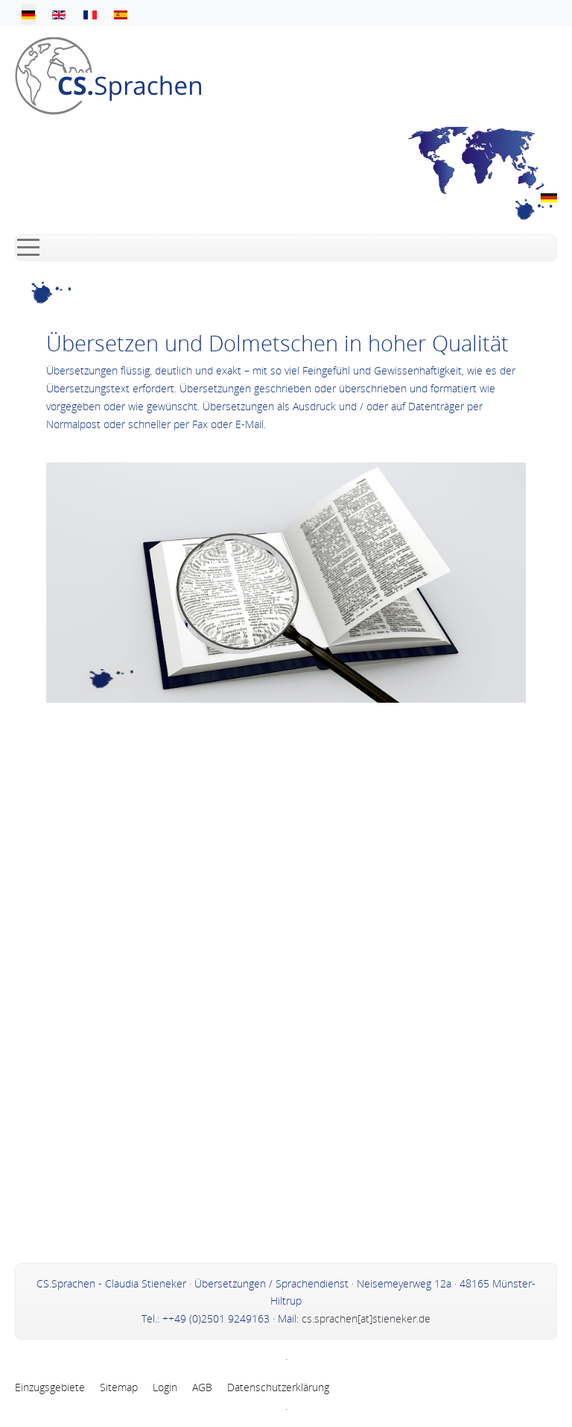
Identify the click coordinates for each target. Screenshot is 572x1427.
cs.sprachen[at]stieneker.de (366, 1318)
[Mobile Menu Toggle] (28, 247)
